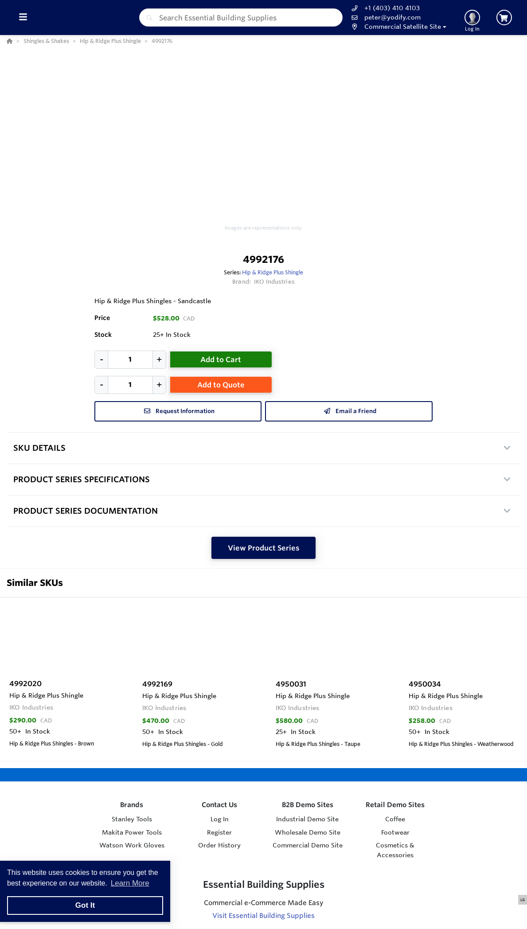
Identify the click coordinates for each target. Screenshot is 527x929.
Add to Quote (221, 384)
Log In (220, 819)
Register (219, 832)
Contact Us (219, 804)
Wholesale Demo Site (307, 832)
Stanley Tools (132, 819)
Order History (219, 845)
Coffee (395, 819)
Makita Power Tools (132, 832)
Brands (131, 804)
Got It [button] (85, 905)
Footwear (395, 832)
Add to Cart (220, 359)
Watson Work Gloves (131, 845)
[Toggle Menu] (23, 17)
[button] (397, 26)
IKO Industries (274, 281)
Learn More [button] (130, 883)
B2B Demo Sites (307, 804)
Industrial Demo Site (307, 819)
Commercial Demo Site (308, 845)
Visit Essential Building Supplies (263, 915)
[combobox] (241, 17)
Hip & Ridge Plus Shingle (272, 272)
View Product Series (264, 547)
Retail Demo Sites (395, 804)
